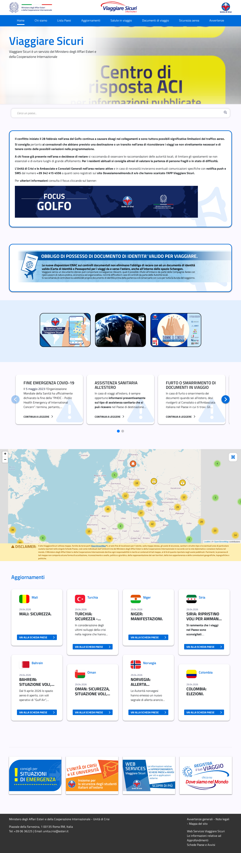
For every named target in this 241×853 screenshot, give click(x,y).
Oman (91, 672)
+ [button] (5, 454)
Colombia (206, 672)
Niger (147, 597)
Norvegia (149, 662)
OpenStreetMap (221, 542)
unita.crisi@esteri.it (56, 831)
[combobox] (119, 113)
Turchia (92, 597)
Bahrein (37, 662)
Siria (202, 597)
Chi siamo (41, 20)
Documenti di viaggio (155, 20)
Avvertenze (216, 20)
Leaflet (207, 542)
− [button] (5, 460)
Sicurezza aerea (189, 20)
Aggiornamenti (90, 20)
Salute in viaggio (121, 20)
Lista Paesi (64, 20)
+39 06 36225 (23, 831)
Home (20, 20)
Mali (35, 597)
